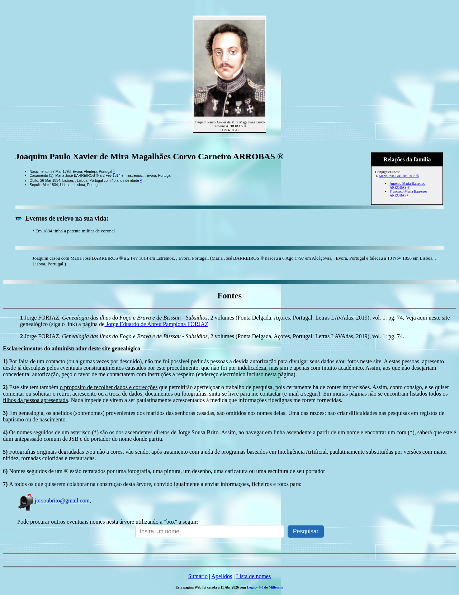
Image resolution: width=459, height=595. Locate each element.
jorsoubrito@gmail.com (53, 500)
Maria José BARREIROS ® (399, 176)
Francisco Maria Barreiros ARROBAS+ (408, 193)
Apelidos (221, 576)
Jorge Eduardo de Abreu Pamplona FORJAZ (156, 324)
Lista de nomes (253, 576)
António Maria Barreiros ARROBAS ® (407, 185)
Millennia (276, 587)
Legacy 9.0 (255, 587)
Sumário (198, 576)
